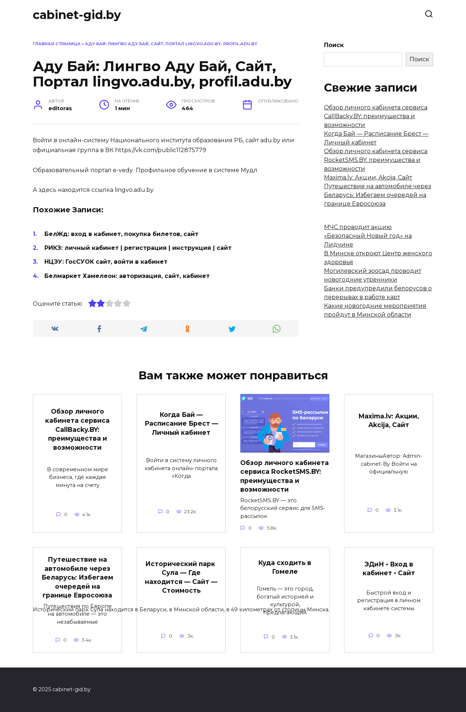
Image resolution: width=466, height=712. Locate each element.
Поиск (334, 45)
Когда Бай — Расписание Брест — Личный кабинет (181, 423)
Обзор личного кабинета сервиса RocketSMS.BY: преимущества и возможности (375, 160)
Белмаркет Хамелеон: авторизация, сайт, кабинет (127, 275)
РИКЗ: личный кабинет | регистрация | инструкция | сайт (138, 247)
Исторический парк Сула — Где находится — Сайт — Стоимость (181, 577)
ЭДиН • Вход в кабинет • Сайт (389, 568)
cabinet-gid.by (77, 15)
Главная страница (56, 43)
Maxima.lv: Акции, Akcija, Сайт (368, 177)
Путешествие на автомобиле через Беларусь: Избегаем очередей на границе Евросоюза (377, 195)
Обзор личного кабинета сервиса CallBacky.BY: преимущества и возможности (375, 116)
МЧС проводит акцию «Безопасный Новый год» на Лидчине (368, 236)
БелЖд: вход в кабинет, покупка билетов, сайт (121, 234)
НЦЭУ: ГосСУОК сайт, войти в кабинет (105, 261)
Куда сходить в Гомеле (285, 567)
